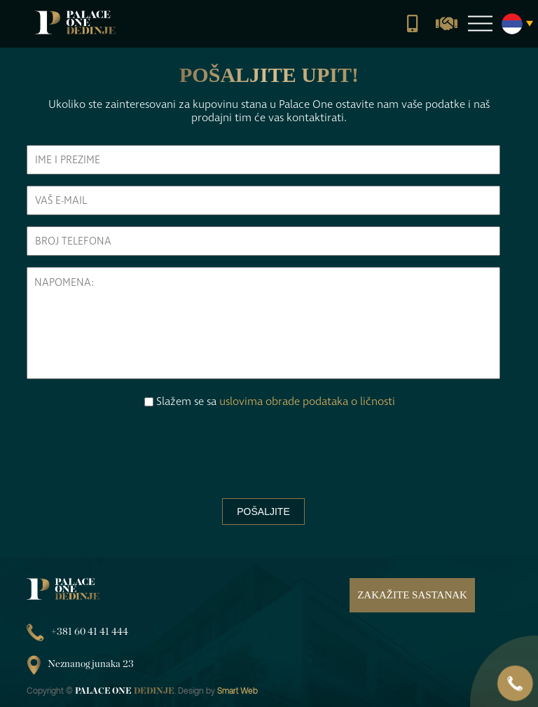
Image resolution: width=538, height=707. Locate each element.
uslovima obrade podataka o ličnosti (307, 401)
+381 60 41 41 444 (77, 632)
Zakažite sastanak (412, 594)
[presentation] (263, 448)
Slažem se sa (275, 401)
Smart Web (237, 690)
